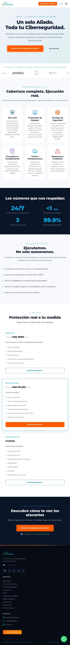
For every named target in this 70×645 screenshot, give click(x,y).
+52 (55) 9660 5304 (11, 621)
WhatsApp (9, 625)
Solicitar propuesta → (35, 482)
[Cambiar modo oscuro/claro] (60, 3)
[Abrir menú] (66, 4)
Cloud (5, 593)
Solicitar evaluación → (35, 370)
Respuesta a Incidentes (10, 596)
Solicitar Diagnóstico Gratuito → (35, 528)
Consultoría (6, 590)
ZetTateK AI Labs (8, 608)
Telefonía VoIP (7, 602)
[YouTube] (23, 571)
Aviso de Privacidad (54, 642)
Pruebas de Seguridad (10, 587)
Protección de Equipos (10, 584)
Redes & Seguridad (9, 599)
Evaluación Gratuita (48, 3)
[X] (18, 571)
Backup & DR (7, 605)
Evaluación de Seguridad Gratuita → (25, 48)
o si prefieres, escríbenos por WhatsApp (35, 534)
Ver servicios (54, 48)
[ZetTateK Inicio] (8, 4)
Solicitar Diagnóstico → (12, 632)
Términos (64, 642)
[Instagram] (9, 571)
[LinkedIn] (4, 571)
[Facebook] (14, 571)
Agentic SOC (7, 581)
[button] (64, 639)
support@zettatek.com (13, 617)
